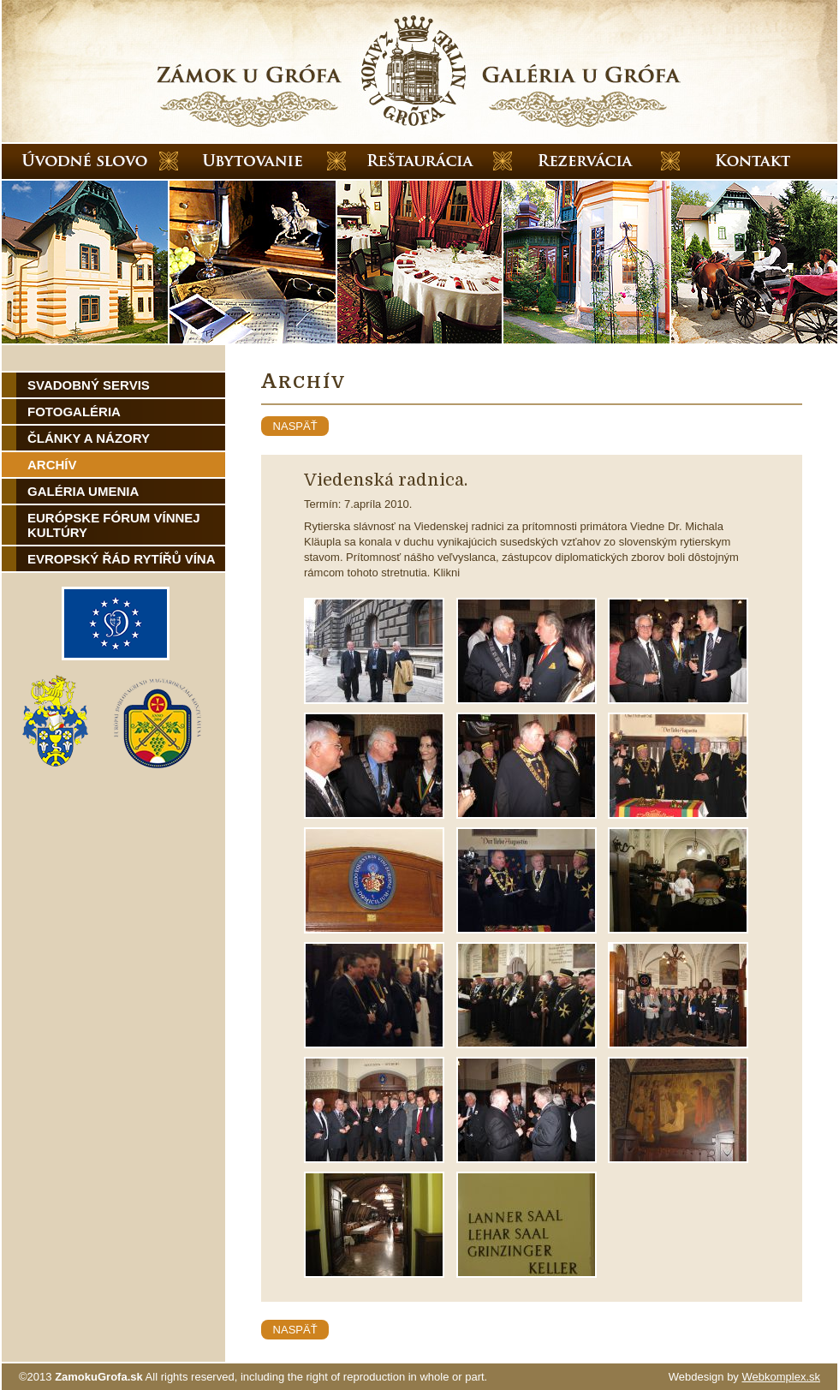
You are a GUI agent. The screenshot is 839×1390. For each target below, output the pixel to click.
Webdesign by (744, 1376)
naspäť (295, 426)
